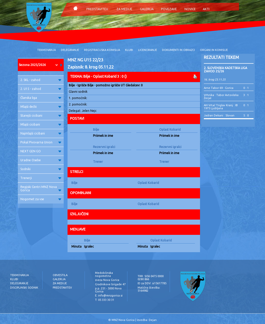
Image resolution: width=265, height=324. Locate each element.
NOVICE (190, 9)
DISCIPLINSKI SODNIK (24, 287)
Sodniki (40, 169)
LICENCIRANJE (147, 49)
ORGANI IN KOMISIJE (214, 49)
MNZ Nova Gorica (123, 319)
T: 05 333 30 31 (104, 299)
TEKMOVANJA (46, 49)
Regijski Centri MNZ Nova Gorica (40, 188)
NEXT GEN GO (40, 151)
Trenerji (40, 178)
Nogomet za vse (40, 199)
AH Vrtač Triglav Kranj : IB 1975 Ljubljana (221, 107)
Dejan (153, 319)
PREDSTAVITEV (97, 9)
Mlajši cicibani (40, 124)
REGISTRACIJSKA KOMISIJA (102, 49)
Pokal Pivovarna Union (40, 142)
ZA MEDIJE (124, 9)
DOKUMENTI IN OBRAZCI (178, 49)
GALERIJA (147, 9)
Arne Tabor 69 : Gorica (218, 87)
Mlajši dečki (40, 106)
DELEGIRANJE (70, 49)
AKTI (206, 9)
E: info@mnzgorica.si (109, 295)
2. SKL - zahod (40, 80)
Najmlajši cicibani (40, 133)
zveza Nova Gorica (107, 279)
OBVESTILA (60, 275)
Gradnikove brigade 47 (110, 284)
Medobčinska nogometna (104, 274)
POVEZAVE (169, 9)
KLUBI (129, 49)
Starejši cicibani (40, 115)
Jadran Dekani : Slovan (219, 115)
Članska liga (40, 97)
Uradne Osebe (40, 160)
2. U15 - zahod (40, 88)
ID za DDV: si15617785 (152, 283)
